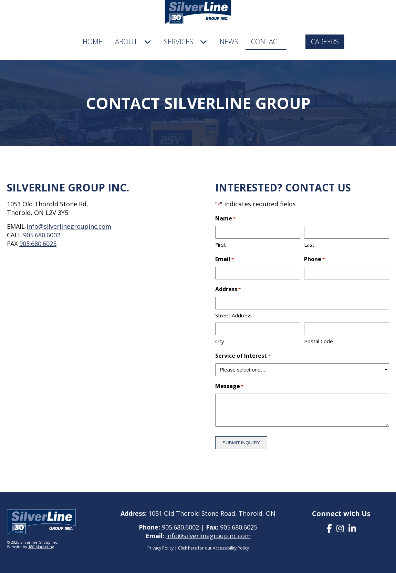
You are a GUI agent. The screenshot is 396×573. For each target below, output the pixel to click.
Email (224, 259)
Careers (325, 41)
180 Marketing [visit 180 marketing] (41, 546)
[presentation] (329, 528)
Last (309, 244)
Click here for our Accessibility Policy (213, 548)
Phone (314, 259)
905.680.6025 (37, 243)
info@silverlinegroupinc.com (69, 226)
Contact (266, 41)
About (133, 41)
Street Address (233, 315)
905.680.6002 (41, 235)
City (219, 341)
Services (185, 41)
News (229, 41)
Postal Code (318, 341)
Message (229, 386)
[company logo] (198, 13)
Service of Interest (242, 356)
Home (92, 41)
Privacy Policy (160, 548)
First (220, 244)
